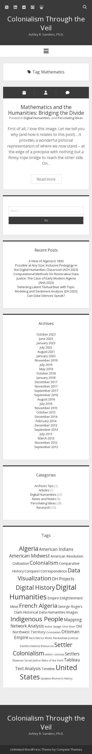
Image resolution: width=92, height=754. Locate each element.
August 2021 (46, 351)
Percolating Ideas (70, 118)
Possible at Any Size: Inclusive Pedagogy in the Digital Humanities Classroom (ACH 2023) (46, 267)
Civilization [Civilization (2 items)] (20, 563)
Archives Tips (44, 486)
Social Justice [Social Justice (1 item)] (32, 660)
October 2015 (46, 412)
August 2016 (46, 399)
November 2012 (46, 442)
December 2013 (46, 425)
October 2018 (46, 373)
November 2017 (46, 386)
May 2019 (46, 369)
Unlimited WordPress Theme (31, 749)
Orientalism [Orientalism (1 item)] (53, 632)
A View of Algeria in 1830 (46, 261)
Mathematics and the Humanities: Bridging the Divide (46, 110)
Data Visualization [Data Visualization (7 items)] (49, 574)
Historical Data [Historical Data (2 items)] (35, 612)
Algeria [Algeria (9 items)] (28, 548)
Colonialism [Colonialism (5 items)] (44, 562)
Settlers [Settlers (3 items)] (72, 654)
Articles (44, 490)
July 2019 (46, 364)
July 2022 (46, 347)
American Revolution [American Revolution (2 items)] (67, 556)
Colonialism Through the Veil (46, 23)
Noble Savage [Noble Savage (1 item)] (53, 626)
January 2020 (46, 356)
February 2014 (46, 421)
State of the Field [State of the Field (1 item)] (52, 660)
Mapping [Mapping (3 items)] (73, 619)
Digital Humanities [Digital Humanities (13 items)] (42, 592)
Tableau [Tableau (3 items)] (72, 660)
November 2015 (46, 408)
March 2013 (46, 438)
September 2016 (46, 395)
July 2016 (46, 403)
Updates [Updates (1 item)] (45, 678)
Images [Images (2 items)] (72, 612)
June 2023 (46, 338)
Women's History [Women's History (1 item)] (62, 678)
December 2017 (46, 382)
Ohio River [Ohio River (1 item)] (68, 626)
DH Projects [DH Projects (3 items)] (63, 579)
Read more (49, 180)
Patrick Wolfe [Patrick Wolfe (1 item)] (43, 638)
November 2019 (46, 360)
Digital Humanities (37, 118)
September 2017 (46, 390)
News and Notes (44, 499)
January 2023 (46, 343)
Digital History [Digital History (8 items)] (35, 587)
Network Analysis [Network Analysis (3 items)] (27, 626)
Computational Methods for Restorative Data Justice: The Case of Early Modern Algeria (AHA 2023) (46, 278)
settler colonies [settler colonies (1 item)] (54, 654)
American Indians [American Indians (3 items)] (56, 549)
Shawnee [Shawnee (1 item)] (18, 660)
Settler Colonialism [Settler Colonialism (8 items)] (42, 648)
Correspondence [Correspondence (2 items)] (53, 571)
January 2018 (46, 377)
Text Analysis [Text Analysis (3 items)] (28, 668)
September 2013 (46, 429)
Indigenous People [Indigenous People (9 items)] (36, 619)
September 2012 (46, 447)
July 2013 (46, 434)
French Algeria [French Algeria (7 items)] (38, 605)
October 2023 (46, 334)
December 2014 (46, 416)
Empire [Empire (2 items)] (53, 598)
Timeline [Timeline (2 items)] (48, 668)
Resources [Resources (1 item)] (47, 646)
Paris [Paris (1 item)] (32, 638)
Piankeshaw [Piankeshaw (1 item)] (60, 638)
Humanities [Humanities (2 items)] (56, 612)
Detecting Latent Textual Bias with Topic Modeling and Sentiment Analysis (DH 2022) (46, 289)
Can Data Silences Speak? (46, 295)
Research (43, 507)
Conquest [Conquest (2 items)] (32, 571)
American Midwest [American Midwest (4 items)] (29, 555)
